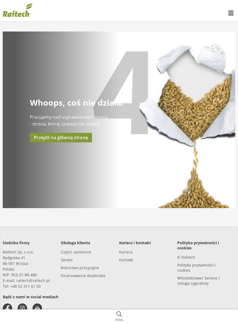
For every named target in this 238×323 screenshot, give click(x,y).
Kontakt (126, 259)
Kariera (125, 252)
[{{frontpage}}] (18, 11)
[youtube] (37, 308)
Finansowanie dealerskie (83, 275)
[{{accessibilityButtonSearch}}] (119, 316)
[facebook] (7, 308)
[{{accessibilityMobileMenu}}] (231, 13)
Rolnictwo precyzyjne (80, 267)
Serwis (67, 259)
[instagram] (22, 308)
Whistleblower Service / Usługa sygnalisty (198, 280)
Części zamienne (76, 252)
